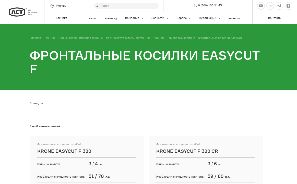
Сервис (183, 18)
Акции (93, 18)
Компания (134, 18)
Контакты (274, 18)
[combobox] (37, 103)
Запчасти (160, 18)
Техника (58, 18)
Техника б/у (110, 18)
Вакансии (234, 18)
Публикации (210, 18)
